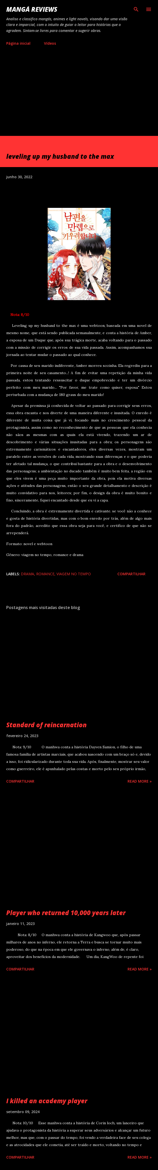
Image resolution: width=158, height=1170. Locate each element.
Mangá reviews (31, 9)
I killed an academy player (46, 1100)
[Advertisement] (79, 97)
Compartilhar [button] (131, 573)
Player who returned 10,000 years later (65, 912)
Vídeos (50, 43)
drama (27, 573)
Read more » (140, 781)
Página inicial (18, 43)
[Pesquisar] (136, 9)
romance (45, 573)
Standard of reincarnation (46, 724)
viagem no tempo (73, 573)
